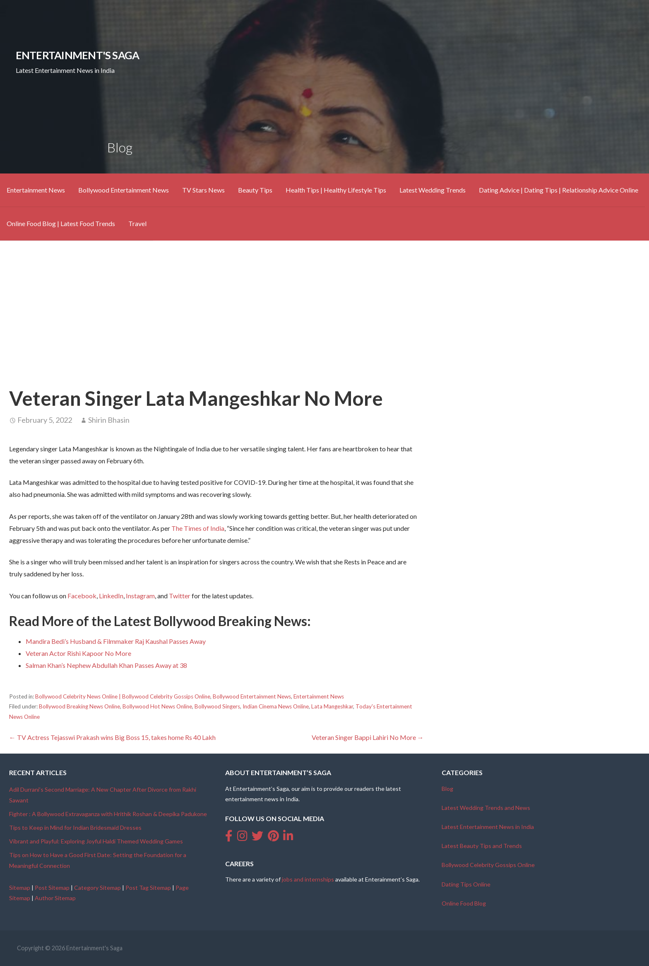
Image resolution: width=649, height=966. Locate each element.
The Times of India (197, 528)
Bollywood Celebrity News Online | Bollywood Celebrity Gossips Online (122, 696)
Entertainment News (36, 190)
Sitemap (19, 887)
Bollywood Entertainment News (123, 190)
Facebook (81, 596)
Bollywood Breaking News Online (79, 706)
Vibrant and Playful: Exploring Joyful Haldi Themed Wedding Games (96, 841)
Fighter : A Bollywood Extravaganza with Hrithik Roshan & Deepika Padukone (108, 813)
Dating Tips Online (466, 884)
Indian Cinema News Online (276, 706)
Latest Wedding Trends (432, 190)
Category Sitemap (97, 887)
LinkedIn (111, 596)
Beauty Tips (255, 190)
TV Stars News (203, 190)
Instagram (140, 596)
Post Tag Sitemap (148, 887)
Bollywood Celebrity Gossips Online (488, 864)
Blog (447, 788)
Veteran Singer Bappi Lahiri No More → (368, 737)
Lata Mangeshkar (332, 706)
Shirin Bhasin (109, 419)
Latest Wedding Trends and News (486, 807)
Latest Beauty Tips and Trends (482, 845)
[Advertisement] (324, 312)
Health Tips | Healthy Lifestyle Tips (336, 190)
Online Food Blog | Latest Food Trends (61, 223)
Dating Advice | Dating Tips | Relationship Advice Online (558, 190)
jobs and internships (308, 879)
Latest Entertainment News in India (488, 826)
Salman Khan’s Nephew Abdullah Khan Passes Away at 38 (106, 665)
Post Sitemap (52, 887)
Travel (137, 223)
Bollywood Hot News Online (157, 706)
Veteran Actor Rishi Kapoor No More (78, 653)
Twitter (179, 596)
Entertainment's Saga (77, 55)
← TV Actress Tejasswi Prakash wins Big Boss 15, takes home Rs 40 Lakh (112, 737)
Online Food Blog (464, 903)
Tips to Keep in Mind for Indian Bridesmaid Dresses (75, 827)
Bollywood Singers (217, 706)
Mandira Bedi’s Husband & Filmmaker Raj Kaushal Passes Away (116, 641)
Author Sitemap (55, 897)
